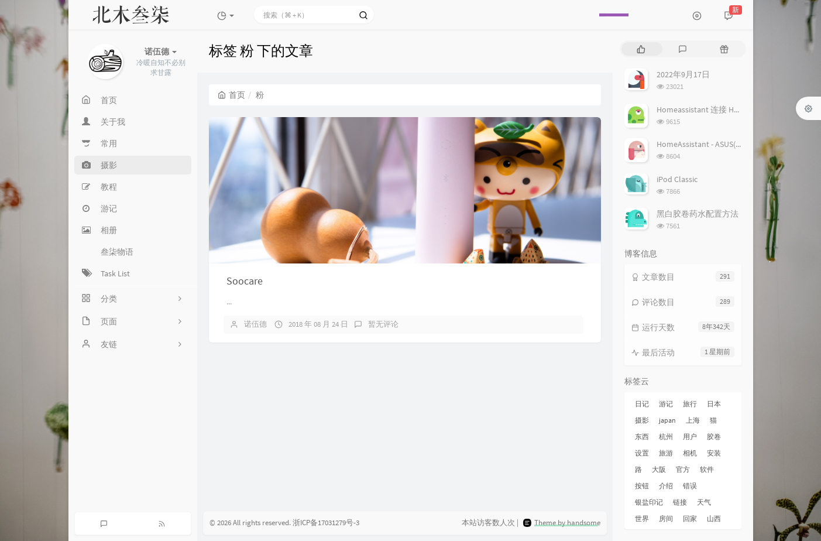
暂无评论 (383, 324)
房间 (666, 518)
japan (667, 420)
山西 (714, 518)
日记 (642, 403)
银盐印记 (649, 502)
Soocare (244, 280)
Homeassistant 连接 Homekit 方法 (717, 109)
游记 (666, 403)
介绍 (666, 485)
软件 (707, 469)
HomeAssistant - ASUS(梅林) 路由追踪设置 (731, 144)
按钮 (642, 485)
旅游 (666, 452)
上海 (693, 420)
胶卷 (714, 436)
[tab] (641, 49)
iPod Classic (677, 179)
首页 (231, 95)
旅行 (690, 403)
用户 (690, 436)
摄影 (642, 420)
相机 (690, 452)
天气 (704, 502)
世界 (642, 518)
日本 (714, 403)
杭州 (666, 436)
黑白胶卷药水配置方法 (697, 213)
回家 (690, 518)
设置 (642, 452)
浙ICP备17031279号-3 (326, 523)
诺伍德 (255, 324)
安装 (714, 452)
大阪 (659, 469)
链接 (680, 502)
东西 (642, 436)
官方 (683, 469)
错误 (690, 485)
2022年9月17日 (683, 74)
